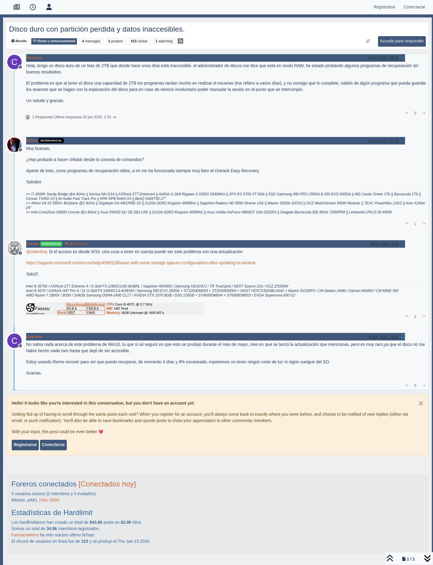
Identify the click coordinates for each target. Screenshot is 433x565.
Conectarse (53, 444)
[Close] (421, 403)
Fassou (32, 244)
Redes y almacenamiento (54, 41)
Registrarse (25, 444)
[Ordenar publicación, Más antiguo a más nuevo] (368, 41)
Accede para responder (402, 41)
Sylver (31, 140)
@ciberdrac (76, 244)
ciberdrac (34, 58)
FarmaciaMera (24, 534)
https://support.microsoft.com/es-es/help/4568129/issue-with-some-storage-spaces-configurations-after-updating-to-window (141, 262)
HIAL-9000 (49, 500)
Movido (19, 41)
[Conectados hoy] (107, 484)
